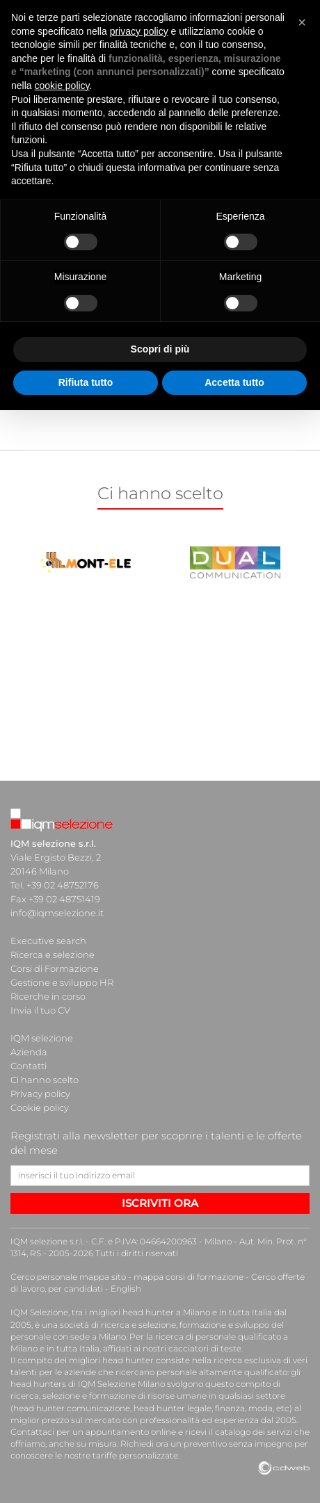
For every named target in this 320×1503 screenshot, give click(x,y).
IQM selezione (41, 1037)
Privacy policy (40, 1093)
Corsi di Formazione (54, 968)
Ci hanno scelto (44, 1079)
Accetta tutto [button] (234, 382)
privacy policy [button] (139, 31)
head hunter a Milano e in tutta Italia (197, 1312)
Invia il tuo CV (40, 1010)
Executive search (48, 940)
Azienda (28, 1051)
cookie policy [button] (61, 85)
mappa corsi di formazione (188, 1277)
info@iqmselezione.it (57, 912)
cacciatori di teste (204, 1348)
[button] (302, 22)
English (126, 1288)
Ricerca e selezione (52, 954)
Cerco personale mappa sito (68, 1277)
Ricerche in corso (48, 996)
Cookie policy (39, 1107)
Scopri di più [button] (160, 349)
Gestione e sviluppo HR (61, 982)
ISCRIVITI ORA (160, 1203)
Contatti (28, 1065)
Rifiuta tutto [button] (85, 382)
